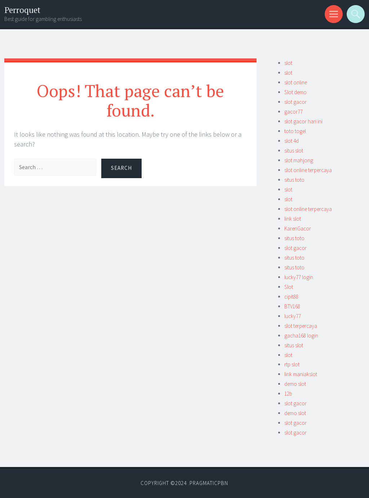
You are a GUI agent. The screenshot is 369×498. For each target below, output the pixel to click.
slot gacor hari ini (303, 121)
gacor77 (293, 111)
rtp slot (291, 364)
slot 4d (291, 140)
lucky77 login (298, 277)
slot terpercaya (300, 325)
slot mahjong (298, 160)
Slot (288, 286)
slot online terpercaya (308, 170)
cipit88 (291, 296)
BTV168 (292, 306)
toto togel (295, 131)
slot (288, 63)
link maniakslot (300, 374)
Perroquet (22, 10)
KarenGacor (297, 228)
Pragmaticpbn (209, 483)
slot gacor (295, 101)
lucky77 (292, 316)
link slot (292, 218)
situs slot (293, 150)
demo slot (295, 383)
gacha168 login (301, 335)
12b (288, 393)
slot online (295, 82)
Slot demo (295, 92)
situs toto (294, 179)
